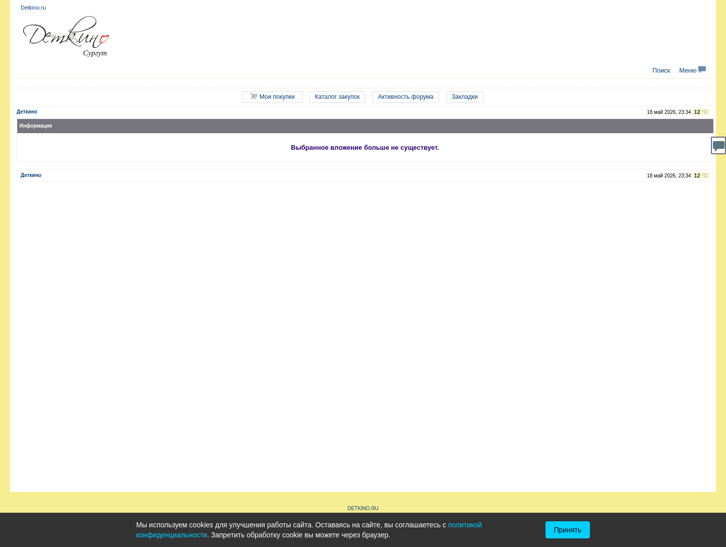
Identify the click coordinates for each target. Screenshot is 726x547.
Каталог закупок (337, 96)
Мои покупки (272, 96)
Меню (692, 70)
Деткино (27, 111)
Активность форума (405, 96)
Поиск (661, 70)
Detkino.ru (33, 8)
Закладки (465, 96)
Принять (568, 530)
